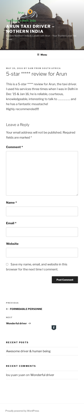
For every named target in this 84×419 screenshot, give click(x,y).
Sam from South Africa (44, 68)
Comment (14, 147)
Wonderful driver (42, 375)
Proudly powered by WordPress (22, 410)
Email (11, 223)
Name (11, 202)
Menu (42, 54)
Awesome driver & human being (28, 351)
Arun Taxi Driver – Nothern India (30, 29)
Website (12, 243)
